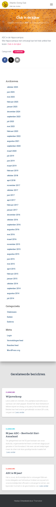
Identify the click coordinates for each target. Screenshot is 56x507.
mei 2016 (11, 234)
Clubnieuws (19, 51)
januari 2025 (12, 107)
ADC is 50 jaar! (14, 473)
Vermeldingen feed (15, 340)
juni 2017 (11, 195)
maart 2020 (11, 151)
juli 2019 (10, 156)
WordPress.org (13, 350)
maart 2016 (11, 239)
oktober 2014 (12, 284)
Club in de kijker (14, 44)
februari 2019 (12, 171)
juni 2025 (11, 92)
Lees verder (19, 412)
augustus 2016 (13, 229)
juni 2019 (11, 161)
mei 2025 (11, 97)
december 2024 (13, 112)
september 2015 (13, 249)
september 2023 (13, 117)
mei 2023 (11, 126)
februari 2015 (12, 274)
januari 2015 (12, 279)
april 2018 (11, 180)
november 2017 (13, 185)
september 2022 (13, 136)
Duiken (10, 317)
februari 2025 (12, 102)
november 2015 (13, 244)
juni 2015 (11, 259)
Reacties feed (12, 345)
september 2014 (13, 288)
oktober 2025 (12, 87)
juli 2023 (10, 121)
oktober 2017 (12, 190)
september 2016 (13, 225)
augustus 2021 (13, 141)
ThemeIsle (38, 501)
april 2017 (11, 200)
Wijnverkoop (14, 396)
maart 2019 (11, 166)
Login (9, 336)
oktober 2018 (12, 176)
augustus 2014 (13, 293)
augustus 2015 (13, 254)
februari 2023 (12, 131)
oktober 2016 (12, 220)
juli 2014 (10, 298)
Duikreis (10, 322)
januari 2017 (12, 210)
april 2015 (11, 269)
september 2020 (13, 146)
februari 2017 (12, 205)
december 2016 (13, 215)
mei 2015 (11, 264)
